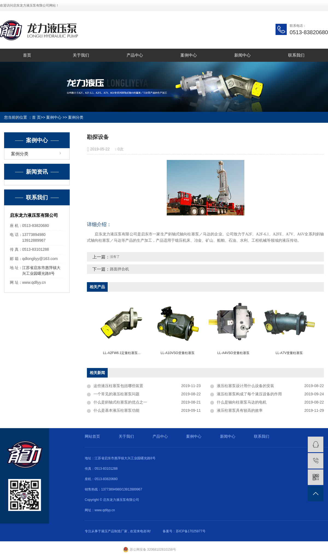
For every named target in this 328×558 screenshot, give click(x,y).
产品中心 (135, 55)
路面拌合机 (119, 269)
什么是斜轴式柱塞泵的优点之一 (120, 402)
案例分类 (75, 117)
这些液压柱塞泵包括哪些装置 (118, 386)
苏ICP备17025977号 (191, 531)
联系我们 (296, 55)
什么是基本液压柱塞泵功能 (116, 410)
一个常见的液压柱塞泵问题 (116, 394)
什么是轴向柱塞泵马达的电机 (241, 402)
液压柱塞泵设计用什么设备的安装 (245, 386)
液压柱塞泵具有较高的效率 (240, 410)
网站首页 (92, 436)
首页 (27, 55)
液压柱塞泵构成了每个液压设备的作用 (249, 394)
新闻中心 (242, 55)
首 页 (36, 117)
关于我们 (81, 55)
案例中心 (188, 55)
